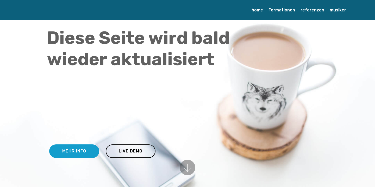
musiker (338, 10)
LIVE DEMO (130, 151)
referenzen (312, 10)
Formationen (281, 10)
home (257, 10)
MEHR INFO (74, 151)
